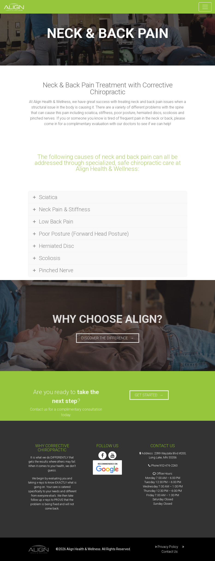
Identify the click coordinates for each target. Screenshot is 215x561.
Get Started (146, 399)
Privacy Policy (168, 547)
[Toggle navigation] (205, 6)
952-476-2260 (168, 465)
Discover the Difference (104, 341)
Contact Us (170, 551)
